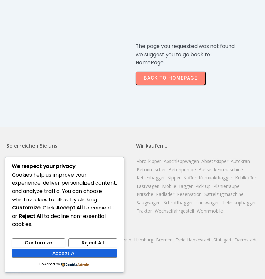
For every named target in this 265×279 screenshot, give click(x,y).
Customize (38, 243)
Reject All (93, 243)
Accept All (64, 253)
